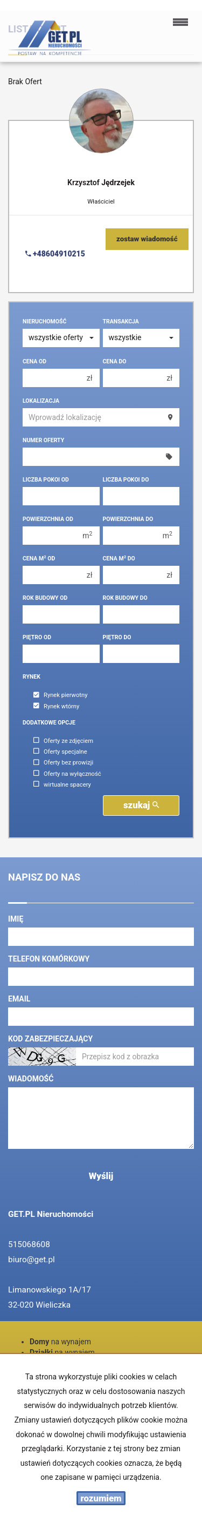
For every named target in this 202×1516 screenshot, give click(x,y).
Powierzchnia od (48, 519)
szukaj (141, 805)
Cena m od (39, 558)
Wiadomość (30, 1078)
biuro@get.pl (31, 1259)
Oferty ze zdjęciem (63, 741)
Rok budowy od (45, 597)
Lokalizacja (41, 400)
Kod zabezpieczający (50, 1038)
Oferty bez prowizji (63, 763)
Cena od (34, 361)
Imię (15, 919)
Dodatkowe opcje (49, 722)
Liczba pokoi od (46, 479)
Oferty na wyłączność (67, 773)
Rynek (31, 676)
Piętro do (117, 637)
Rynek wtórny (56, 706)
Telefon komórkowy (48, 959)
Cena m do (119, 558)
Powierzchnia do (128, 519)
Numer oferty (43, 440)
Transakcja (121, 321)
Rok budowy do (125, 597)
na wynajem (60, 1341)
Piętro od (37, 637)
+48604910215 (55, 253)
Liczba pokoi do (126, 479)
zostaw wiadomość (147, 239)
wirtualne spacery (62, 784)
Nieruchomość (44, 321)
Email (19, 998)
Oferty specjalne (60, 751)
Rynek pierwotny (60, 695)
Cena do (115, 361)
